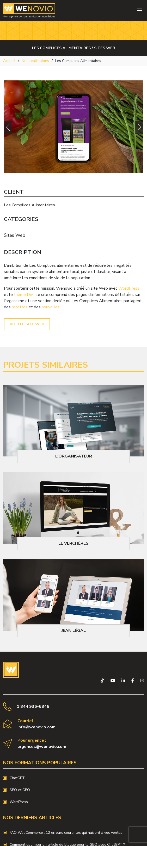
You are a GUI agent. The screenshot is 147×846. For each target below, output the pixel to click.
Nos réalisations (35, 60)
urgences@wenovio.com (41, 746)
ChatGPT (17, 777)
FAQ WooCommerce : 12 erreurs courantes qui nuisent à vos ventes (66, 832)
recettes (20, 307)
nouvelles (51, 307)
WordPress (128, 288)
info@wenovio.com (36, 727)
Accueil (9, 60)
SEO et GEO (20, 789)
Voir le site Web (27, 324)
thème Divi (24, 294)
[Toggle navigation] (140, 10)
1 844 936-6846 (33, 706)
